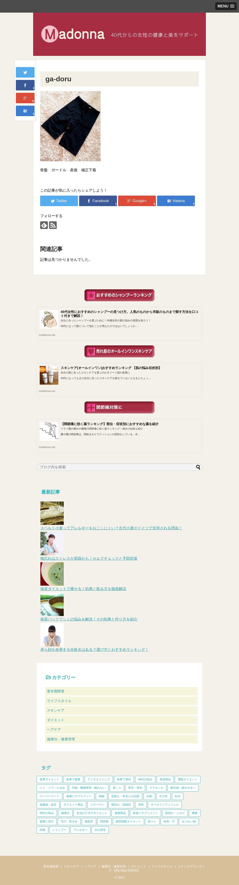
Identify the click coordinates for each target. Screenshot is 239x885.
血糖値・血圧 (48, 804)
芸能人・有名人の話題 (125, 796)
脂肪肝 (89, 821)
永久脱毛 (100, 829)
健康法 (65, 813)
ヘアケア (54, 729)
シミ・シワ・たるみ (52, 787)
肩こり (117, 787)
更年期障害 (55, 691)
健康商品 (120, 813)
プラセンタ (156, 787)
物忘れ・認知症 (121, 804)
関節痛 (104, 821)
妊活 (177, 796)
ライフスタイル (59, 701)
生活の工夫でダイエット (92, 813)
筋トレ (152, 821)
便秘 (101, 796)
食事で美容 (124, 779)
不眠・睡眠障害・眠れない (88, 787)
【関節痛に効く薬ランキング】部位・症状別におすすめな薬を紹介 (110, 424)
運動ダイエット (187, 779)
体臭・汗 (169, 821)
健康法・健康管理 (61, 739)
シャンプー (59, 829)
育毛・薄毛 (135, 787)
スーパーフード (49, 796)
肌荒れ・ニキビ (175, 813)
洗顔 (141, 804)
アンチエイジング (99, 779)
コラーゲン (97, 804)
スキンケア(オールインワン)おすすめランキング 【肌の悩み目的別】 (111, 368)
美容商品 (165, 779)
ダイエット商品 (73, 804)
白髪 (149, 796)
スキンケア (55, 710)
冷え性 (163, 796)
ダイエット (55, 720)
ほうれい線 (189, 821)
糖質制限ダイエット (128, 821)
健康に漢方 (47, 821)
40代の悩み (145, 779)
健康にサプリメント (78, 796)
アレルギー (81, 829)
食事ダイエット (49, 779)
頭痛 (42, 829)
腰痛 (194, 813)
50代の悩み (47, 813)
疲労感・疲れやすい (183, 787)
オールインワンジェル (165, 804)
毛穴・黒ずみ (69, 821)
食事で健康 (73, 779)
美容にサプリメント (145, 813)
